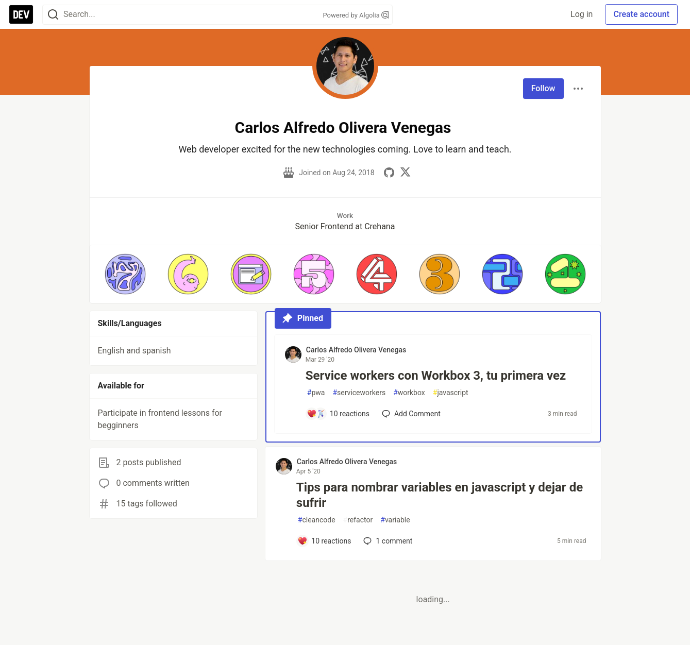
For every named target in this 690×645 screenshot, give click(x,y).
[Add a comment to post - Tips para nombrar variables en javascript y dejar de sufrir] (324, 541)
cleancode (316, 520)
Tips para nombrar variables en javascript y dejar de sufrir (439, 495)
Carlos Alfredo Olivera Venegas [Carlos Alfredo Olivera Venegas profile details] (356, 350)
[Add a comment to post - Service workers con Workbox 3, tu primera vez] (338, 413)
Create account (641, 14)
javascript (450, 392)
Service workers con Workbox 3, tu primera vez (436, 375)
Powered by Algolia (356, 15)
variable (395, 520)
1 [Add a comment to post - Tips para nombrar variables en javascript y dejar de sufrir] (386, 541)
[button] (125, 274)
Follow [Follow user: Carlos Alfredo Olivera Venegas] (543, 88)
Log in (581, 14)
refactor (358, 520)
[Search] (53, 14)
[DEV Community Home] (21, 14)
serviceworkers (358, 392)
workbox (409, 392)
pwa (316, 392)
